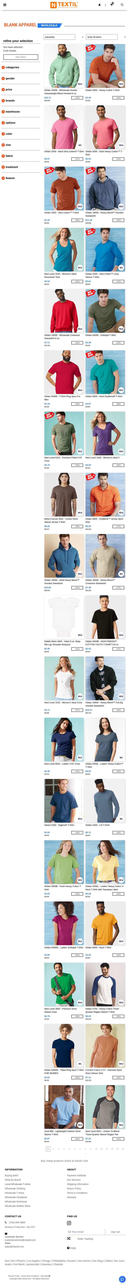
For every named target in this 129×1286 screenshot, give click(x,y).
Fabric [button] (9, 156)
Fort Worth (18, 1264)
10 (96, 1149)
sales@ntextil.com (14, 1246)
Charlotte (58, 1264)
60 (123, 1149)
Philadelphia (58, 1260)
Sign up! (115, 1231)
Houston (71, 1260)
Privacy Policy (13, 1276)
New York (10, 1260)
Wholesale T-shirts (14, 1193)
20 (101, 1149)
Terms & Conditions (77, 1193)
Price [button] (9, 89)
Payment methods (76, 1175)
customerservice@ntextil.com (20, 1240)
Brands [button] (10, 100)
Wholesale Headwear (16, 1197)
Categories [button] (12, 67)
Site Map (44, 1276)
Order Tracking (85, 1239)
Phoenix (21, 1260)
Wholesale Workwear (16, 1201)
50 (118, 1149)
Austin (8, 1264)
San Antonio (84, 1260)
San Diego (97, 1260)
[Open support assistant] (122, 1279)
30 (107, 1149)
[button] (99, 4)
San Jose (118, 1260)
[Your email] (86, 1232)
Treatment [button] (12, 167)
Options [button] (10, 122)
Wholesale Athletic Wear (17, 1206)
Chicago (46, 1260)
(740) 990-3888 (17, 1222)
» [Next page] (85, 1153)
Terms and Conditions (30, 1276)
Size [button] (8, 144)
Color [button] (9, 133)
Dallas (108, 1260)
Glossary (71, 1197)
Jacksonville (32, 1264)
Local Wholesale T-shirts (17, 1184)
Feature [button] (10, 178)
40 (112, 1149)
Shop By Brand (13, 1179)
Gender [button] (10, 78)
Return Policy (74, 1188)
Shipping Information (78, 1184)
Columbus (46, 1264)
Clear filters (20, 57)
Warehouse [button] (13, 111)
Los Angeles (33, 1260)
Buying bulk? (11, 1175)
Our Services (74, 1179)
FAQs (73, 1248)
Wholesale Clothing (15, 1188)
